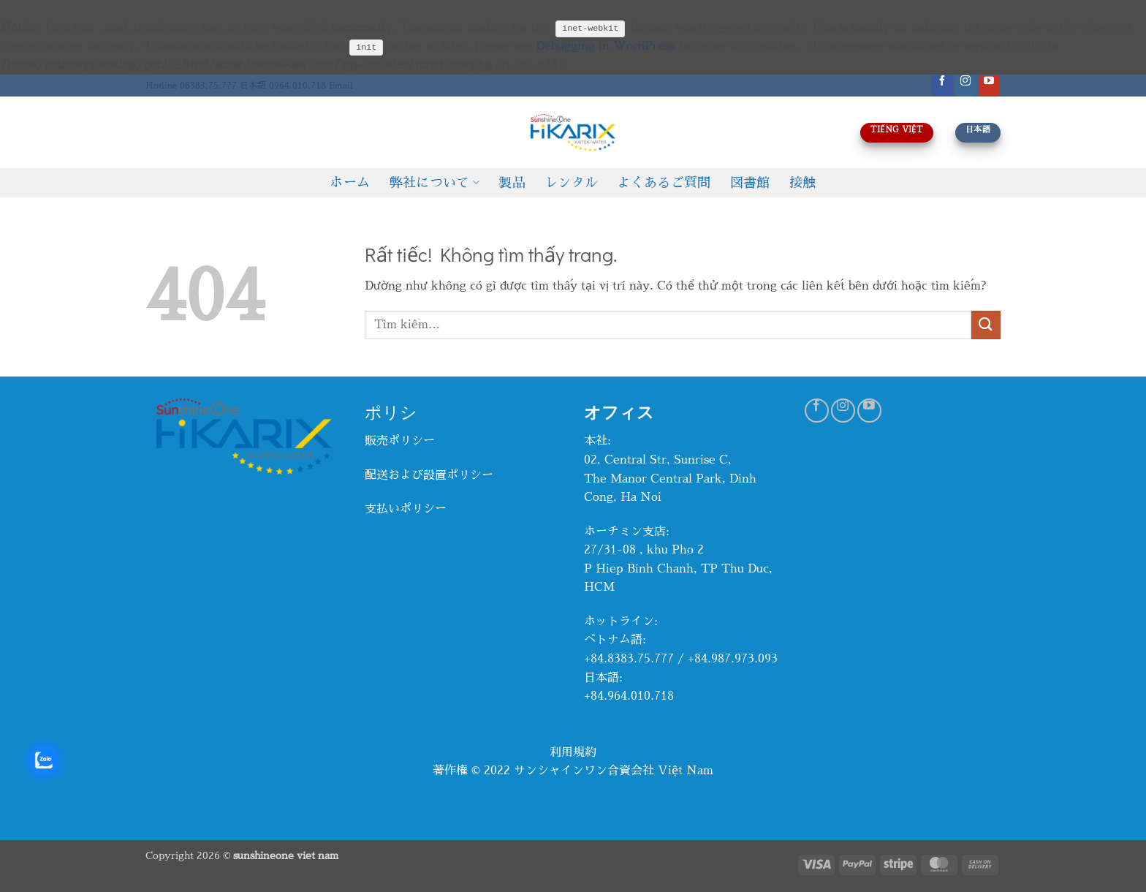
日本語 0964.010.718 (283, 85)
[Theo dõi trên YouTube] (989, 86)
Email (341, 85)
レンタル (571, 182)
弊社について (435, 182)
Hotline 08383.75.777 (191, 85)
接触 (802, 182)
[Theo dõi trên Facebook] (942, 86)
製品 (511, 182)
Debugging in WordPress (605, 46)
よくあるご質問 (663, 182)
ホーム (350, 182)
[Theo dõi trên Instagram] (965, 86)
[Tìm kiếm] (150, 132)
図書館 (750, 182)
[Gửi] (986, 325)
